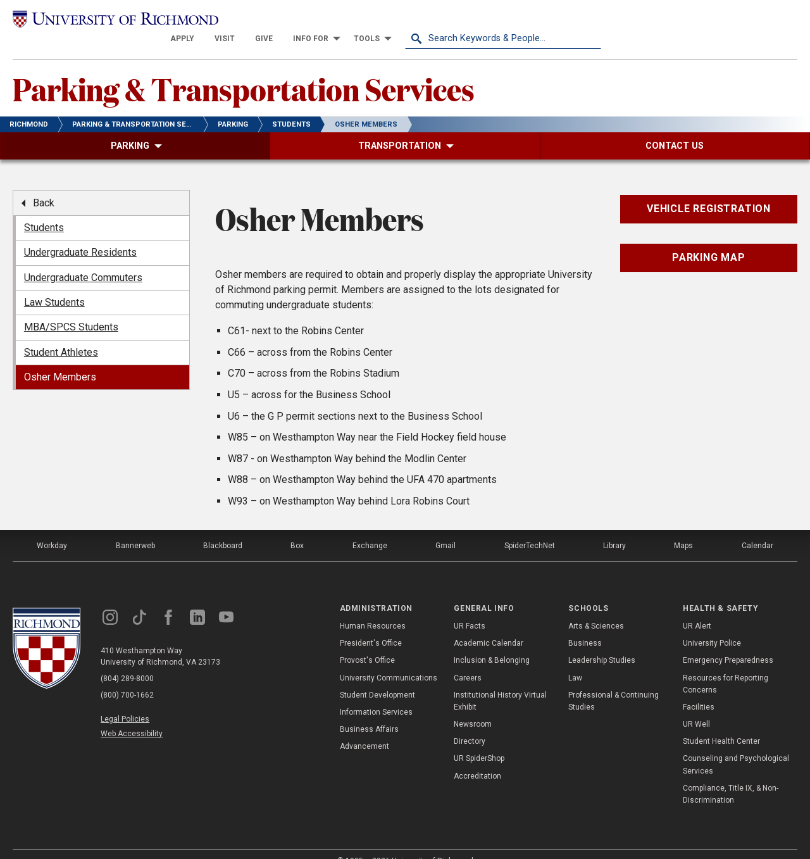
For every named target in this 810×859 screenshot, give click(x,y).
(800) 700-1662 (127, 676)
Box (297, 527)
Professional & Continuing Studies (613, 682)
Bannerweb (135, 527)
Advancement (364, 728)
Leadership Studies (601, 642)
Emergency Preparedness (728, 642)
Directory (469, 723)
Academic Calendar (488, 624)
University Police (712, 624)
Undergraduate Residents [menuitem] (80, 235)
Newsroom (473, 705)
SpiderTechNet (529, 527)
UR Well (696, 705)
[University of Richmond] (111, 19)
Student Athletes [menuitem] (61, 334)
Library (614, 527)
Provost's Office (367, 642)
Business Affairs (369, 710)
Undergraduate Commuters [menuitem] (83, 259)
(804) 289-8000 (127, 660)
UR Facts (469, 607)
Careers (468, 659)
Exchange (369, 527)
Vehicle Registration (709, 191)
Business (585, 624)
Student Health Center (721, 723)
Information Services (376, 693)
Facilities (698, 688)
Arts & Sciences (596, 607)
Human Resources (373, 607)
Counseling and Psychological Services (736, 746)
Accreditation (477, 757)
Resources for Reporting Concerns (725, 665)
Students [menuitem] (44, 209)
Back (43, 185)
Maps (683, 527)
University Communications (388, 659)
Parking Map (708, 240)
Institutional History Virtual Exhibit (500, 682)
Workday (52, 527)
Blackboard (222, 527)
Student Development (377, 676)
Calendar (757, 527)
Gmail (445, 527)
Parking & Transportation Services (244, 70)
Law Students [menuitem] (54, 284)
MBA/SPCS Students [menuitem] (71, 309)
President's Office (371, 624)
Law (575, 659)
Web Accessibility (132, 715)
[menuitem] (378, 20)
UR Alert (697, 607)
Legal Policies (125, 700)
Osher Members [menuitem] (60, 359)
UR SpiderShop (479, 740)
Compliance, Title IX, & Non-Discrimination (730, 775)
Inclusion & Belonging (492, 642)
